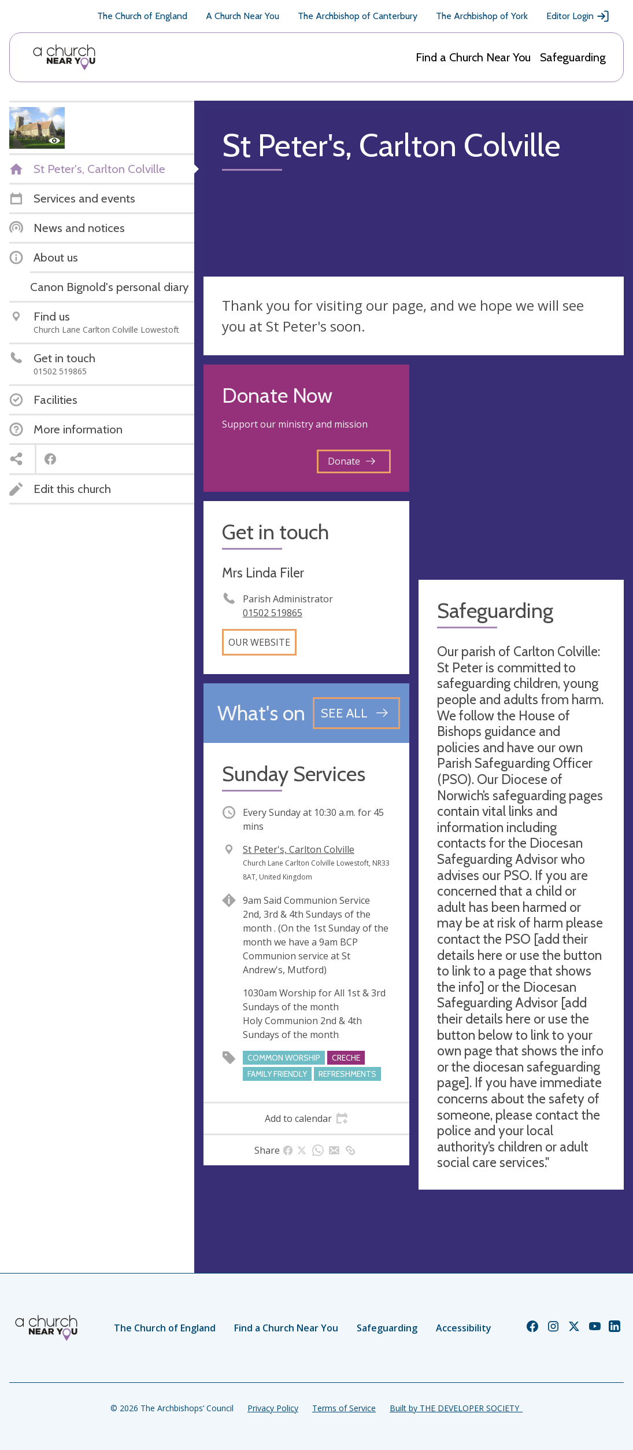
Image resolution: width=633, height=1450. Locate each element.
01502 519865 (272, 612)
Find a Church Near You (473, 57)
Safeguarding (573, 57)
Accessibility (463, 1328)
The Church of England (142, 15)
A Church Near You (242, 15)
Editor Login (578, 16)
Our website (259, 642)
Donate (351, 461)
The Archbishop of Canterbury (357, 15)
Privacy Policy (272, 1408)
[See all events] (356, 712)
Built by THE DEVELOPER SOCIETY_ (456, 1408)
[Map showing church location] (521, 468)
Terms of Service (344, 1408)
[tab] (306, 1118)
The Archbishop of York (482, 15)
